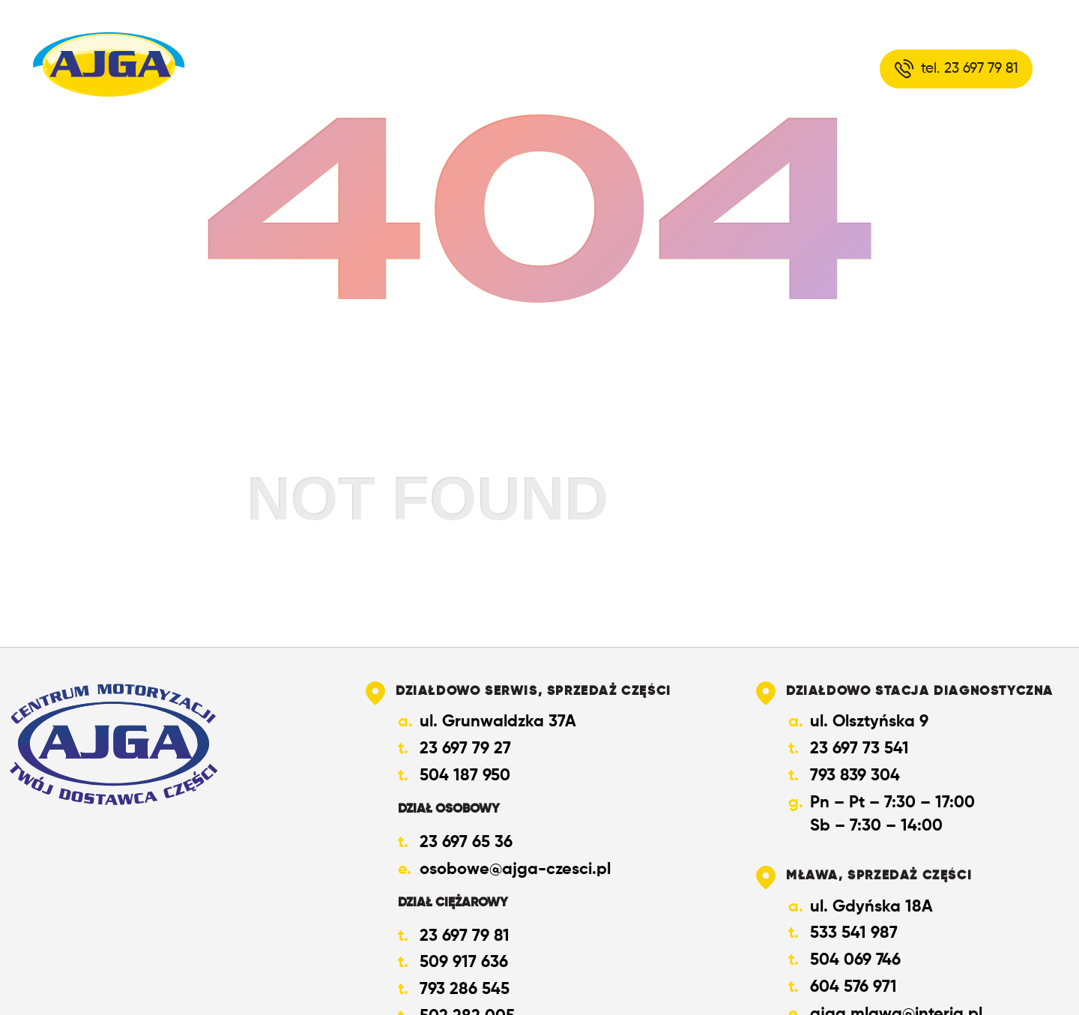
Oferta (628, 68)
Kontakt (739, 68)
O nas (528, 68)
